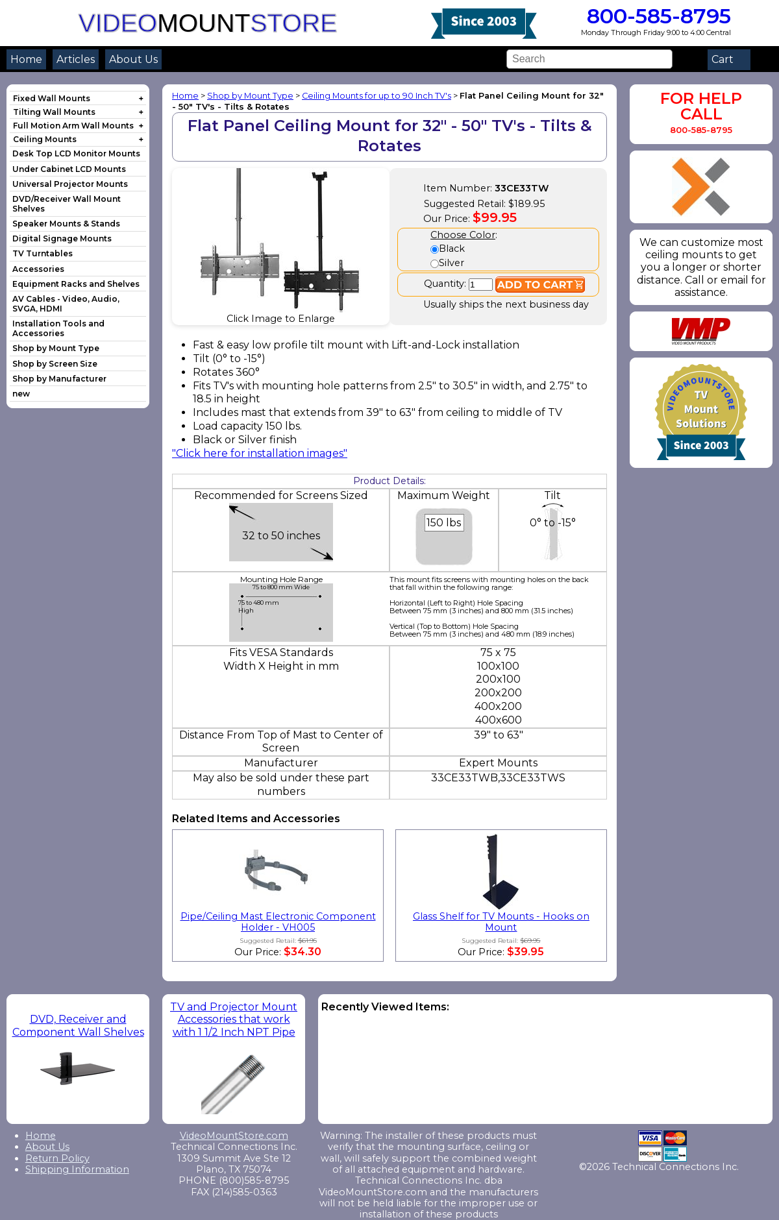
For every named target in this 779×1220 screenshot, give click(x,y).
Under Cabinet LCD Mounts (69, 169)
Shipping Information (77, 1169)
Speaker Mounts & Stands (66, 223)
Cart (729, 59)
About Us (133, 59)
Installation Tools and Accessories (58, 328)
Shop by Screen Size (54, 364)
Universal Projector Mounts (70, 184)
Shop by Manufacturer (59, 379)
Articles (75, 59)
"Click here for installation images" (259, 453)
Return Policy (57, 1158)
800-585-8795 (656, 16)
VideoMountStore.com (234, 1135)
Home (26, 59)
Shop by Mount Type (55, 348)
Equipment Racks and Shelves (76, 284)
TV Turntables (42, 253)
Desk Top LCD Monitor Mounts (76, 153)
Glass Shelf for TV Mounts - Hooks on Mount (501, 921)
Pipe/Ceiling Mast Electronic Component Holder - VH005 (278, 921)
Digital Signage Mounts (62, 238)
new (21, 393)
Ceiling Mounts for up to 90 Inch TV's (376, 96)
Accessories (38, 269)
